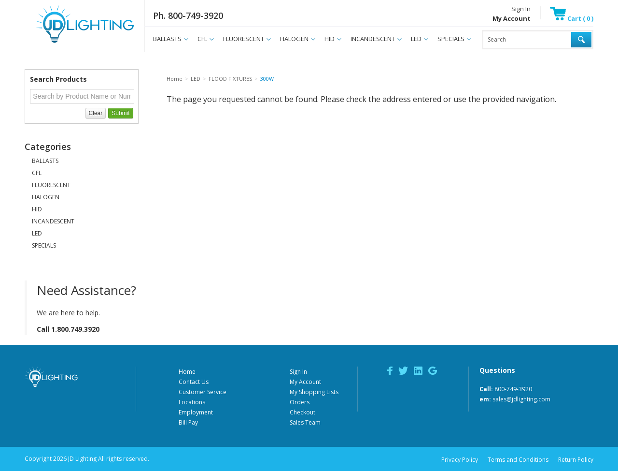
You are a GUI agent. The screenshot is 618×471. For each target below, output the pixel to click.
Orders (299, 402)
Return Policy (575, 460)
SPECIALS (450, 38)
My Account (305, 382)
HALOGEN (294, 38)
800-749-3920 (513, 389)
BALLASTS (167, 38)
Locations (192, 402)
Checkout (302, 412)
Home (187, 372)
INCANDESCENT (373, 38)
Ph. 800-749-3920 (188, 15)
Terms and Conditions (518, 460)
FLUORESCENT (243, 38)
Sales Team (305, 422)
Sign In (521, 8)
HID (329, 38)
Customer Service (202, 392)
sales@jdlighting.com (521, 399)
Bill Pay (188, 422)
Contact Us (194, 382)
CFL (202, 38)
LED (416, 38)
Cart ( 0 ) (571, 18)
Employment (196, 412)
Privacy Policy (459, 460)
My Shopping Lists (314, 392)
